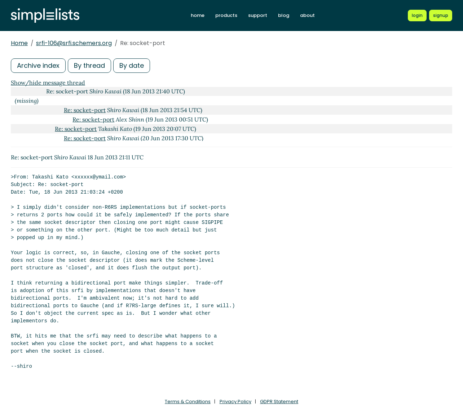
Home (19, 43)
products (226, 15)
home (197, 15)
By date (131, 65)
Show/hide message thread (48, 82)
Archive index (38, 65)
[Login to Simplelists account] (417, 15)
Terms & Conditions (188, 401)
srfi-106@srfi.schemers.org (74, 43)
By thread (89, 65)
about (307, 15)
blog (283, 15)
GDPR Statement (279, 401)
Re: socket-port (85, 110)
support (257, 15)
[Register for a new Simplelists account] (440, 15)
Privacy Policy (235, 401)
